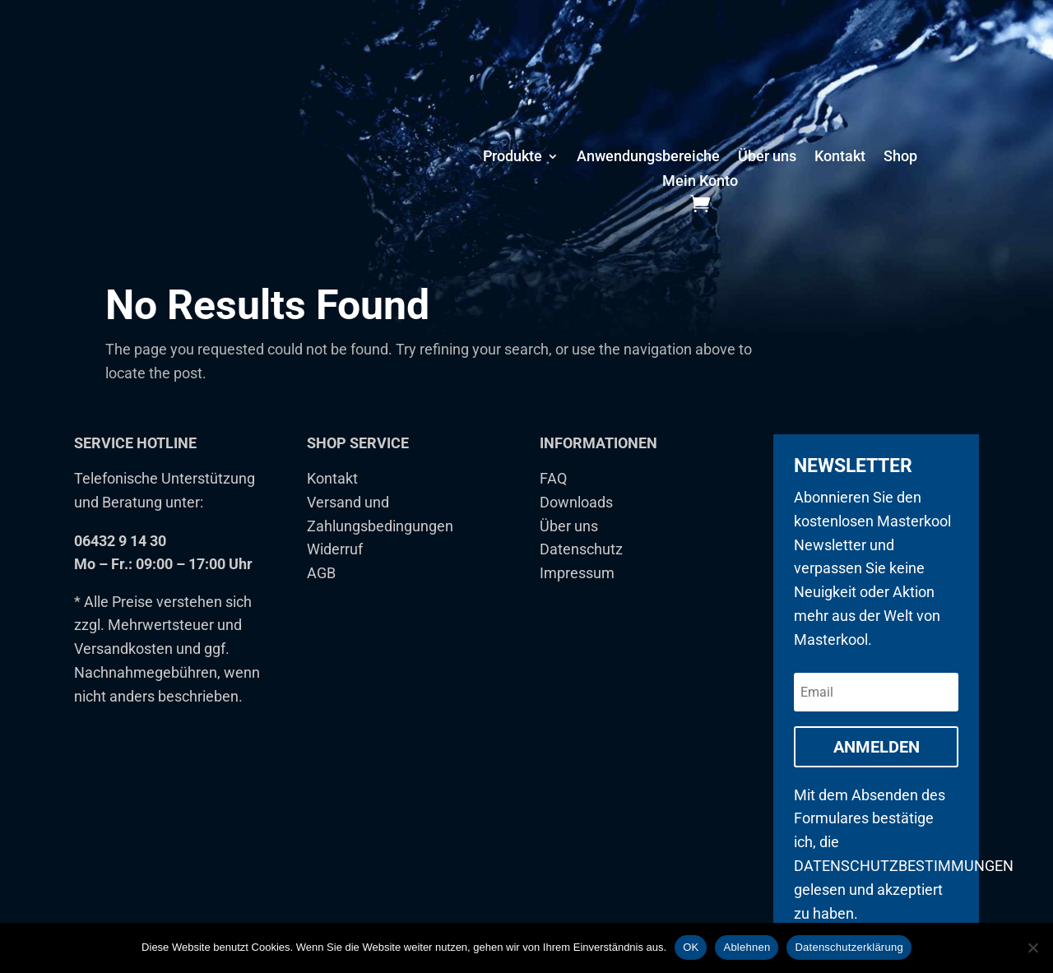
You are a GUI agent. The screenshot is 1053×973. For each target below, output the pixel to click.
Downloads (576, 522)
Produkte (512, 157)
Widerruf (335, 569)
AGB (321, 593)
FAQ (553, 498)
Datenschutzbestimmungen (904, 886)
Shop (900, 157)
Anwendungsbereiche (648, 157)
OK (690, 947)
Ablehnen (746, 947)
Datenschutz (581, 569)
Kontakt (839, 157)
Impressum (577, 593)
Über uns (767, 157)
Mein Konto (700, 182)
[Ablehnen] (1032, 947)
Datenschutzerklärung (848, 947)
